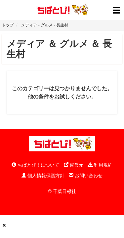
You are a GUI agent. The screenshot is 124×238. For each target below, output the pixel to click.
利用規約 (100, 165)
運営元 (74, 165)
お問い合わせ (86, 175)
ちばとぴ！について (35, 165)
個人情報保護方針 (42, 175)
